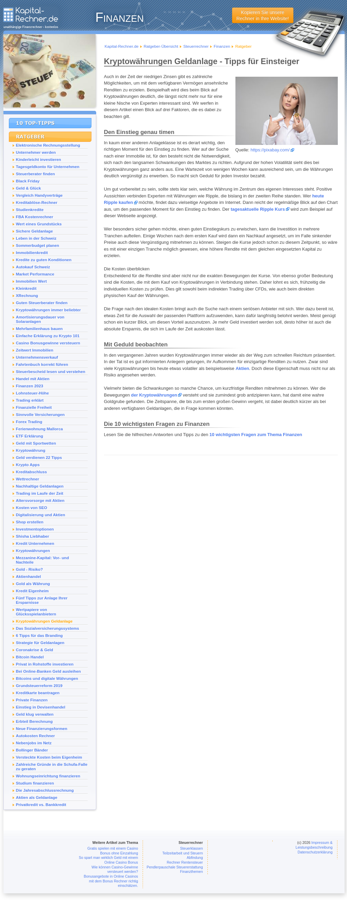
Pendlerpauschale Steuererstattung (175, 867)
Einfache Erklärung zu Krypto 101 (47, 335)
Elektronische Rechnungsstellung (48, 145)
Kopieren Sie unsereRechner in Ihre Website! (262, 15)
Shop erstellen (30, 522)
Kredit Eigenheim (32, 590)
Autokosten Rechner (35, 735)
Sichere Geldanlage (34, 231)
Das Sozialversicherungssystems (47, 628)
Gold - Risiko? (29, 569)
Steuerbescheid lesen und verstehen (50, 371)
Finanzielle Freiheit (34, 407)
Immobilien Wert (31, 281)
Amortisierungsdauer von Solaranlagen (40, 319)
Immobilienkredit (32, 252)
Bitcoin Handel (30, 657)
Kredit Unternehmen (35, 543)
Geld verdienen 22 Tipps (39, 457)
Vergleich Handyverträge (39, 195)
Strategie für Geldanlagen (40, 642)
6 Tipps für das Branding (39, 635)
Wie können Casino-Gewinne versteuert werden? (114, 869)
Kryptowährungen (33, 550)
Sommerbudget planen (37, 245)
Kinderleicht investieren (38, 159)
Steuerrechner (195, 46)
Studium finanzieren (35, 783)
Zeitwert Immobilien (35, 350)
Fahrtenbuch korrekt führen (42, 364)
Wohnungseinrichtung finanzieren (48, 776)
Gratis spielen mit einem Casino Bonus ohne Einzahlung (112, 850)
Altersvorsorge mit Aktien (40, 500)
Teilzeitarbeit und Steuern (182, 853)
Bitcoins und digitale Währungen (47, 678)
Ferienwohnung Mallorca (39, 429)
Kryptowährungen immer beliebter (48, 310)
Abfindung (195, 857)
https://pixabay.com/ (270, 149)
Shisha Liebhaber (32, 536)
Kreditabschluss (31, 472)
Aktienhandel (28, 576)
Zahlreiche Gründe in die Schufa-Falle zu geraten (52, 766)
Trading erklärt (30, 400)
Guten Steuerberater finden (42, 302)
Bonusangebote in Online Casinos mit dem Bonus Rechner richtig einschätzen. (111, 881)
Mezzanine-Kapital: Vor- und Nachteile (42, 559)
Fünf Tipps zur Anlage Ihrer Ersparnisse (42, 600)
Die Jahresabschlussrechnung (45, 790)
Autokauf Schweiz (33, 267)
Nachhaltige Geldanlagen (40, 486)
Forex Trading (29, 421)
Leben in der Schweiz (36, 238)
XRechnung (27, 295)
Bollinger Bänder (32, 750)
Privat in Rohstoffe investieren (45, 664)
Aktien (242, 368)
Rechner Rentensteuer (185, 862)
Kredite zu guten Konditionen (44, 259)
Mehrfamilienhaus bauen (39, 328)
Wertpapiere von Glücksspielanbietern (36, 611)
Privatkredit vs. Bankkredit (41, 804)
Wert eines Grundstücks (39, 224)
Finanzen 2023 (29, 386)
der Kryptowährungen (154, 395)
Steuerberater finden (35, 174)
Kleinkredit (26, 288)
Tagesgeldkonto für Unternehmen (47, 166)
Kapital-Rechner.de (122, 46)
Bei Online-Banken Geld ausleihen (48, 671)
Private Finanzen (32, 700)
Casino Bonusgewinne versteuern (48, 343)
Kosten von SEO (31, 507)
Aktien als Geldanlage (36, 797)
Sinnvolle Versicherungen (40, 414)
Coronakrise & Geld (34, 649)
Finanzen (222, 46)
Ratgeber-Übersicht (161, 46)
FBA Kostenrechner (34, 216)
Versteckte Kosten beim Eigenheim (49, 757)
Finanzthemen (191, 871)
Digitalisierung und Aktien (40, 514)
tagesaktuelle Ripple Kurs (258, 209)
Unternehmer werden (36, 152)
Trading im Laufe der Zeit (39, 493)
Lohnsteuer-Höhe (32, 393)
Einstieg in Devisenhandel (41, 707)
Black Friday (28, 181)
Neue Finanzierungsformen (42, 728)
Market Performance (35, 274)
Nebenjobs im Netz (34, 743)
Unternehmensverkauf (37, 357)
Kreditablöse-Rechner (36, 202)
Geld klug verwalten (35, 714)
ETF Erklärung (29, 436)
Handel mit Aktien (32, 378)
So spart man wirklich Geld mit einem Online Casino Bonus (108, 859)
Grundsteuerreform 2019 (39, 685)
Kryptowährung (30, 450)
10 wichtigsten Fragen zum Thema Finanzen (255, 434)
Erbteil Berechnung (34, 721)
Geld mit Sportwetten (36, 443)
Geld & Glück (28, 188)
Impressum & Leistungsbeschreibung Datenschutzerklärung (313, 847)
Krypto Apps (28, 464)
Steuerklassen (191, 848)
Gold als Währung (33, 583)
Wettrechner (27, 479)
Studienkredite (30, 209)
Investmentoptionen (35, 529)
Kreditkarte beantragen (38, 692)
